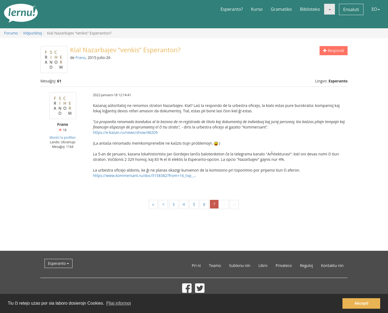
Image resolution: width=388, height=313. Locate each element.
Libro (263, 265)
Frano (80, 57)
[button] (329, 9)
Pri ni (196, 265)
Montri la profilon (63, 137)
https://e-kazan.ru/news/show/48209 (125, 132)
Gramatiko (281, 9)
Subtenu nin (239, 265)
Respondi (333, 50)
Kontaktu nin (332, 265)
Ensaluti (351, 9)
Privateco (284, 265)
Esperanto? (232, 9)
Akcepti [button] (361, 303)
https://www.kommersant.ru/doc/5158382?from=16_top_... (144, 175)
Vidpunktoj (32, 33)
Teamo (215, 265)
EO (376, 9)
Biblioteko (310, 9)
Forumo (11, 33)
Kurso (256, 9)
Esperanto (58, 263)
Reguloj (306, 265)
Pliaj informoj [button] (118, 303)
